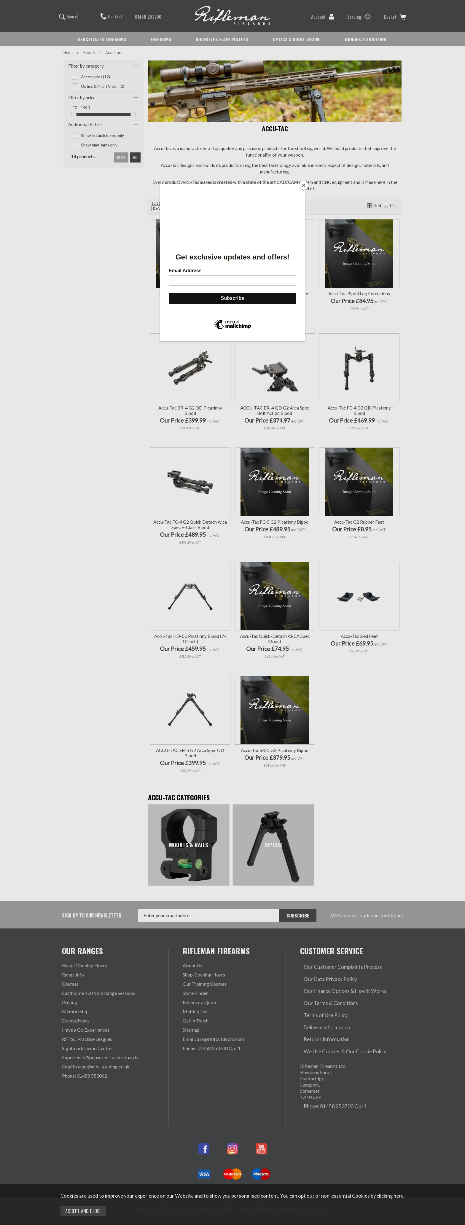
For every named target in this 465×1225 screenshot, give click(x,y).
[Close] (303, 185)
